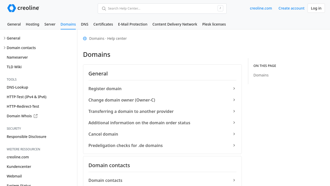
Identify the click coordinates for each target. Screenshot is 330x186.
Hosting (32, 24)
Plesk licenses (214, 24)
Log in (316, 8)
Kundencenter (19, 166)
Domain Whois (22, 115)
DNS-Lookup (17, 87)
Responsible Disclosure (26, 136)
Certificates (103, 24)
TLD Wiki (14, 66)
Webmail (14, 176)
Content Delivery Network (174, 24)
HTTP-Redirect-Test (23, 106)
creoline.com (261, 8)
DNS (84, 24)
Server (49, 24)
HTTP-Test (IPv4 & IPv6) (26, 96)
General (14, 24)
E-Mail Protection (132, 24)
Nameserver (17, 57)
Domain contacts (21, 47)
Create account (291, 8)
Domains (68, 24)
